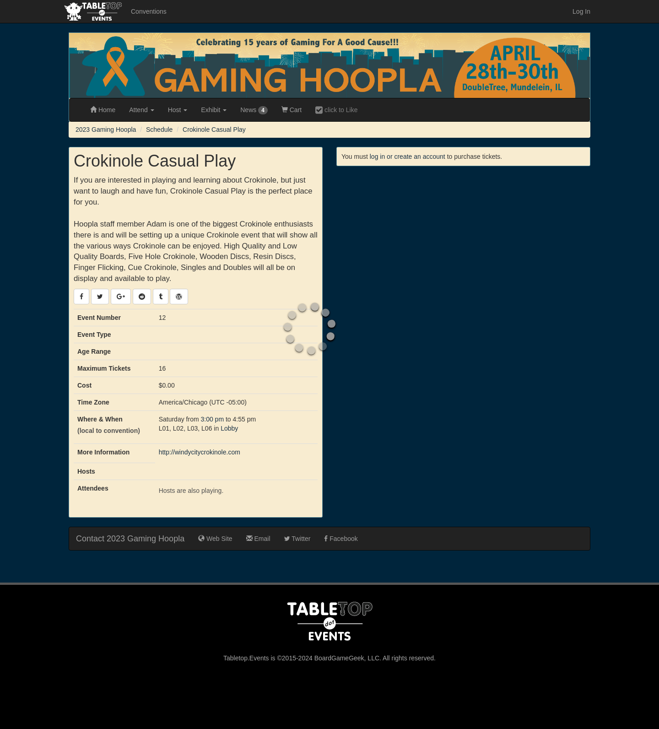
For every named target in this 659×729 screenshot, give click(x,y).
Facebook (340, 538)
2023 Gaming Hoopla (106, 129)
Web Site (215, 538)
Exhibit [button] (214, 109)
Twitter (297, 538)
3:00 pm (212, 419)
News (254, 110)
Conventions (149, 11)
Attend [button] (141, 109)
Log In (581, 11)
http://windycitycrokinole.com (199, 452)
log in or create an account (407, 156)
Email (258, 538)
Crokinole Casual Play (214, 129)
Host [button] (178, 109)
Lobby (229, 428)
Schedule (159, 129)
